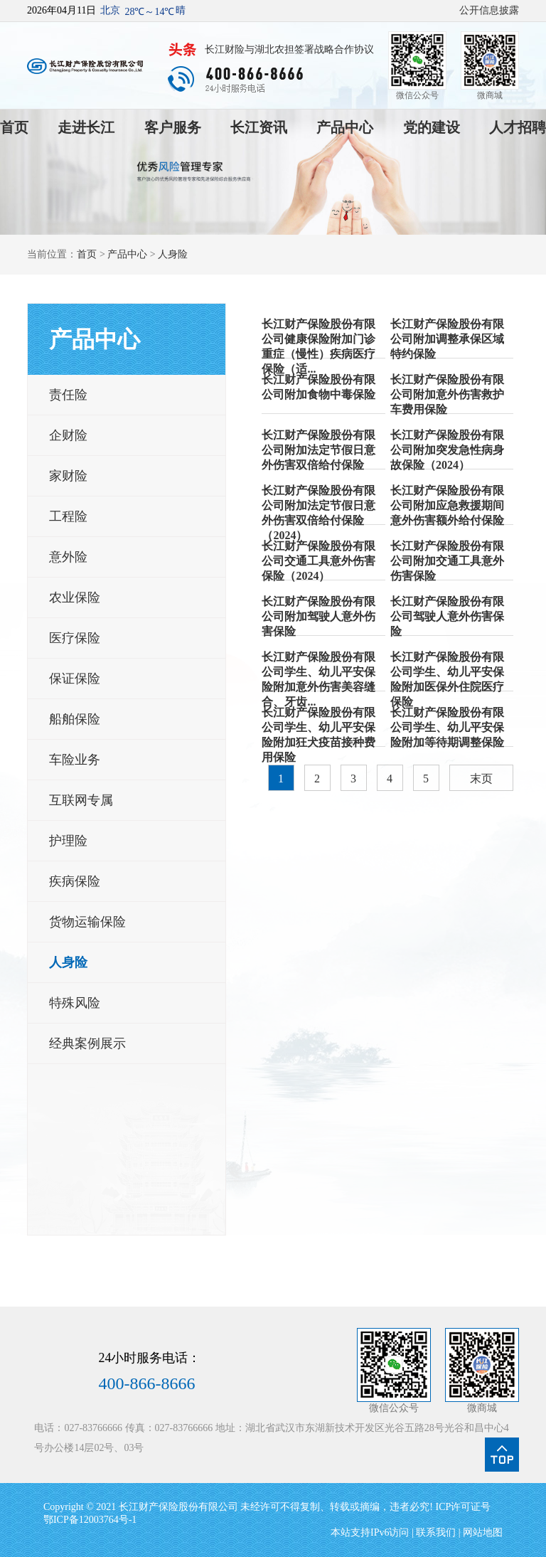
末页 (481, 778)
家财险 (68, 476)
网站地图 (483, 1532)
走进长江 (86, 127)
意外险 (68, 557)
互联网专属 (81, 800)
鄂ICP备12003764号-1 (89, 1519)
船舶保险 (74, 719)
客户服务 (172, 127)
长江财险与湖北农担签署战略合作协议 (289, 49)
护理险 (68, 841)
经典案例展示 (87, 1043)
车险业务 (74, 760)
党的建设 (431, 127)
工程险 (68, 516)
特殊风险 (74, 1003)
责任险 (68, 395)
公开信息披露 (489, 10)
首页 (14, 127)
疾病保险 (74, 881)
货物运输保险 (87, 922)
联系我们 (436, 1532)
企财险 (68, 435)
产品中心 (344, 127)
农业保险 (74, 597)
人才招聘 (517, 127)
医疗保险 (74, 638)
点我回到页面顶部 (502, 1455)
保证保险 (74, 678)
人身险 (173, 254)
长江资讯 (258, 127)
